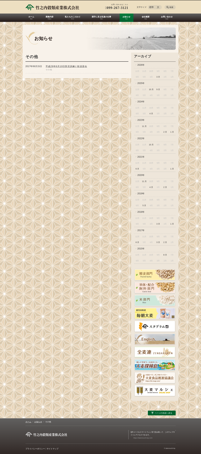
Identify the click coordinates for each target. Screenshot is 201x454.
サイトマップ (52, 449)
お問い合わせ (167, 17)
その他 (49, 69)
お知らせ (126, 17)
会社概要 (146, 17)
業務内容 (49, 17)
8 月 (165, 255)
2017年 (141, 230)
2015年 (141, 248)
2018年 (141, 212)
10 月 (151, 89)
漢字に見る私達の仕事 (101, 17)
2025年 (141, 83)
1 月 (172, 132)
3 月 (158, 77)
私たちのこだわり (72, 17)
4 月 (151, 113)
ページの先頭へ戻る (163, 413)
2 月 (165, 132)
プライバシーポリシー (35, 449)
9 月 (158, 89)
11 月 (144, 126)
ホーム (31, 17)
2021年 (141, 157)
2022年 (141, 138)
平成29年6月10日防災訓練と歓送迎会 (66, 66)
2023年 (141, 120)
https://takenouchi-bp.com (142, 438)
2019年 (141, 193)
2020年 (141, 175)
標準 (151, 7)
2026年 (141, 65)
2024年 (141, 101)
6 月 (137, 169)
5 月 (144, 205)
